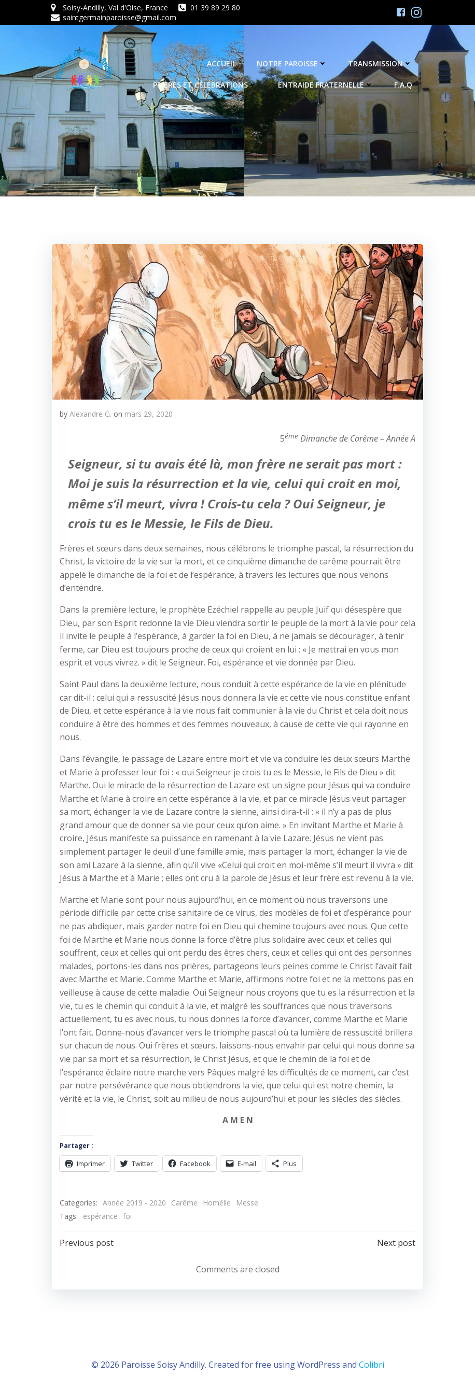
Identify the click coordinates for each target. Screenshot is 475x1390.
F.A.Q (405, 86)
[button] (237, 321)
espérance (99, 1215)
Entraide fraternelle (327, 86)
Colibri (371, 1362)
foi (126, 1215)
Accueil (223, 64)
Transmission (382, 64)
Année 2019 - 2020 (133, 1202)
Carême (183, 1202)
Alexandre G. (89, 413)
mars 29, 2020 (147, 413)
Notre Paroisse (293, 64)
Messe (246, 1202)
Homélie (216, 1202)
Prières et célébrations (207, 86)
